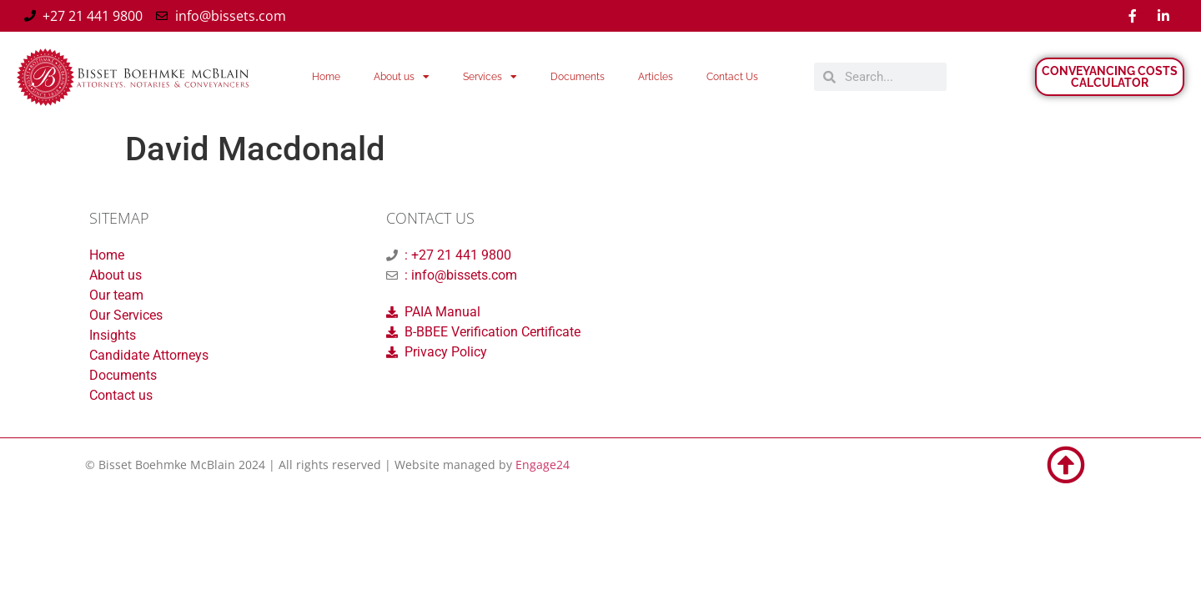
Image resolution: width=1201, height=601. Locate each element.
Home (326, 77)
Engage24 (542, 464)
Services (490, 76)
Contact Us (732, 77)
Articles (655, 77)
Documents (577, 77)
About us (402, 76)
